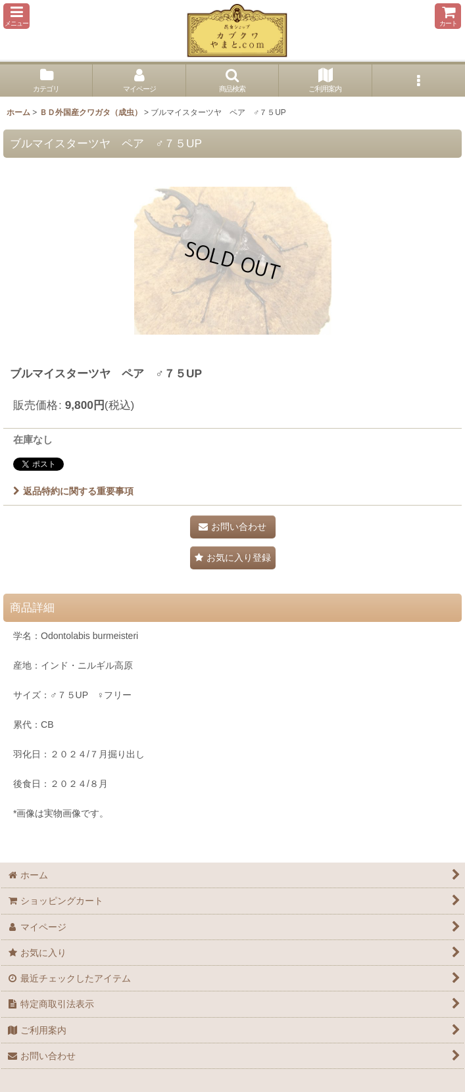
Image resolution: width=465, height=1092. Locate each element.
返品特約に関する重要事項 (73, 491)
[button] (16, 16)
